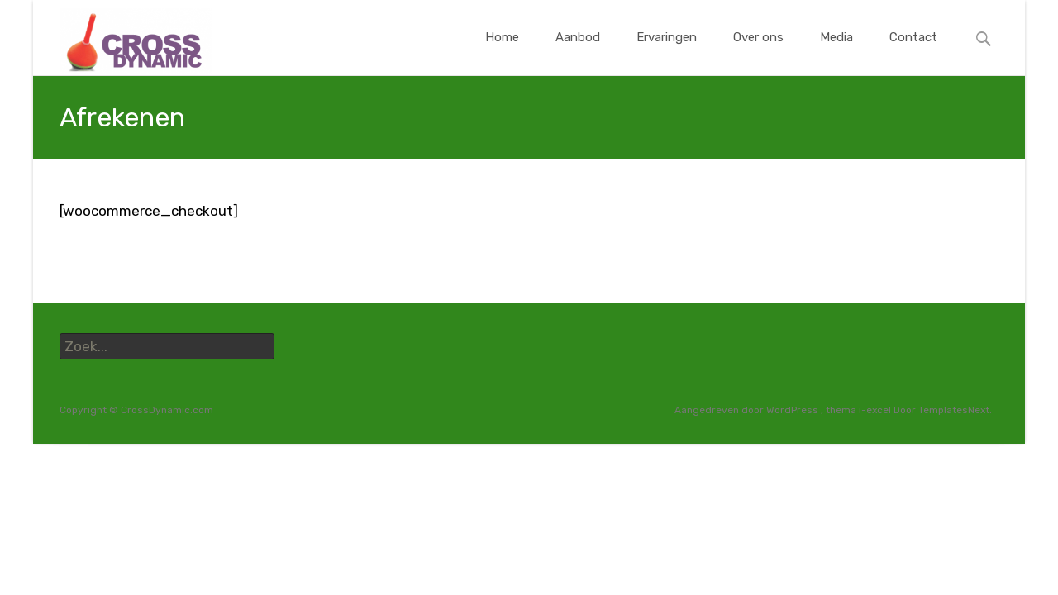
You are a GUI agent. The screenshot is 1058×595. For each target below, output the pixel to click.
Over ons (758, 52)
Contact (913, 52)
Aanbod (577, 52)
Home (502, 52)
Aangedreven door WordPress (747, 410)
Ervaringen (666, 52)
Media (836, 52)
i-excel (876, 410)
